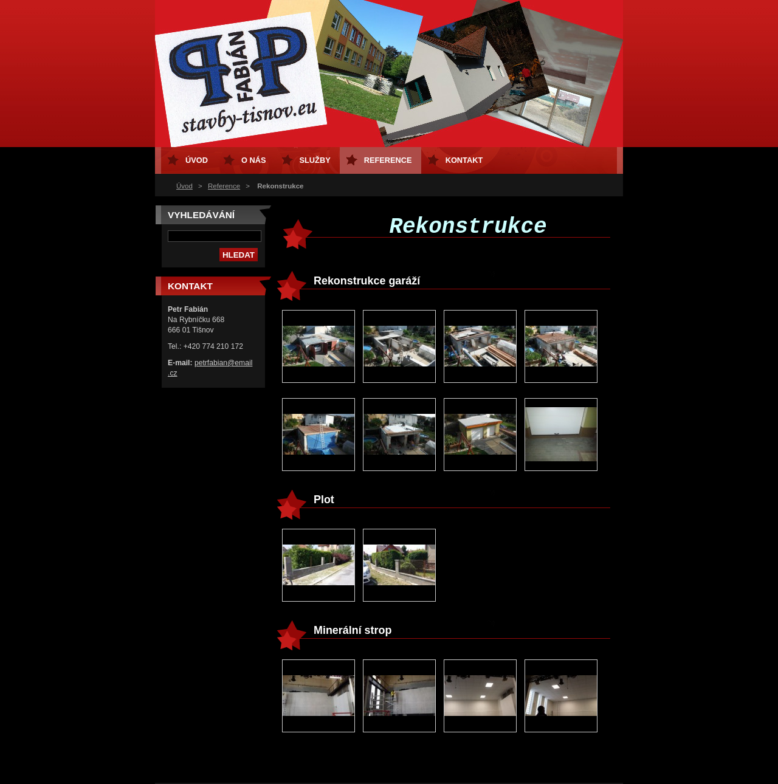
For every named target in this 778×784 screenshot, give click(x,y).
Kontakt (464, 160)
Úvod (184, 186)
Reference (224, 186)
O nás (253, 160)
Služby (315, 160)
